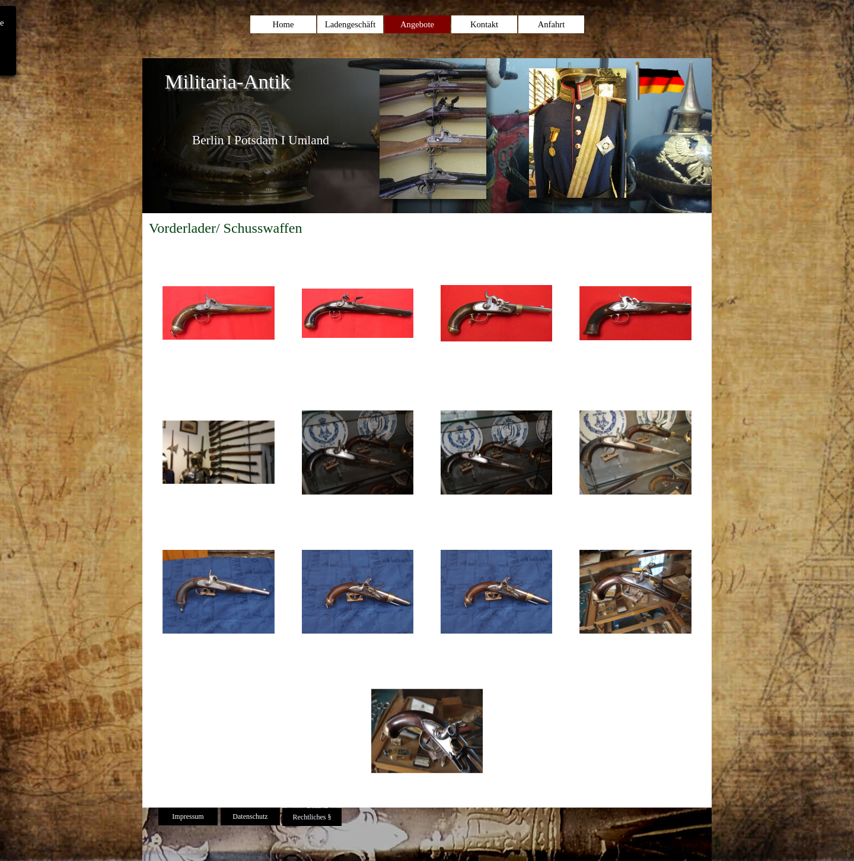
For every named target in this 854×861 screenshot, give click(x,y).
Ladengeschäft (350, 24)
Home (283, 24)
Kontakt (484, 24)
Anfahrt (551, 24)
